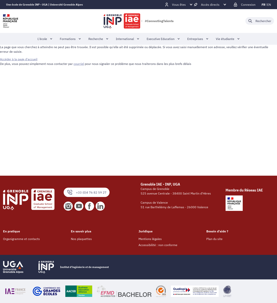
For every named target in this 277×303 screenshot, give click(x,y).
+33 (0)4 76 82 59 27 (86, 192)
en (269, 4)
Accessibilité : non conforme (157, 245)
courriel (79, 64)
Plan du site (214, 239)
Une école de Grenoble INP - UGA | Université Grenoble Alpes (44, 4)
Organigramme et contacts (21, 239)
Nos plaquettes (81, 239)
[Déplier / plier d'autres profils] (178, 4)
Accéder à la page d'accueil (18, 59)
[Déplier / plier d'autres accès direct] (210, 4)
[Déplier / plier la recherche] (259, 21)
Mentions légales (150, 239)
